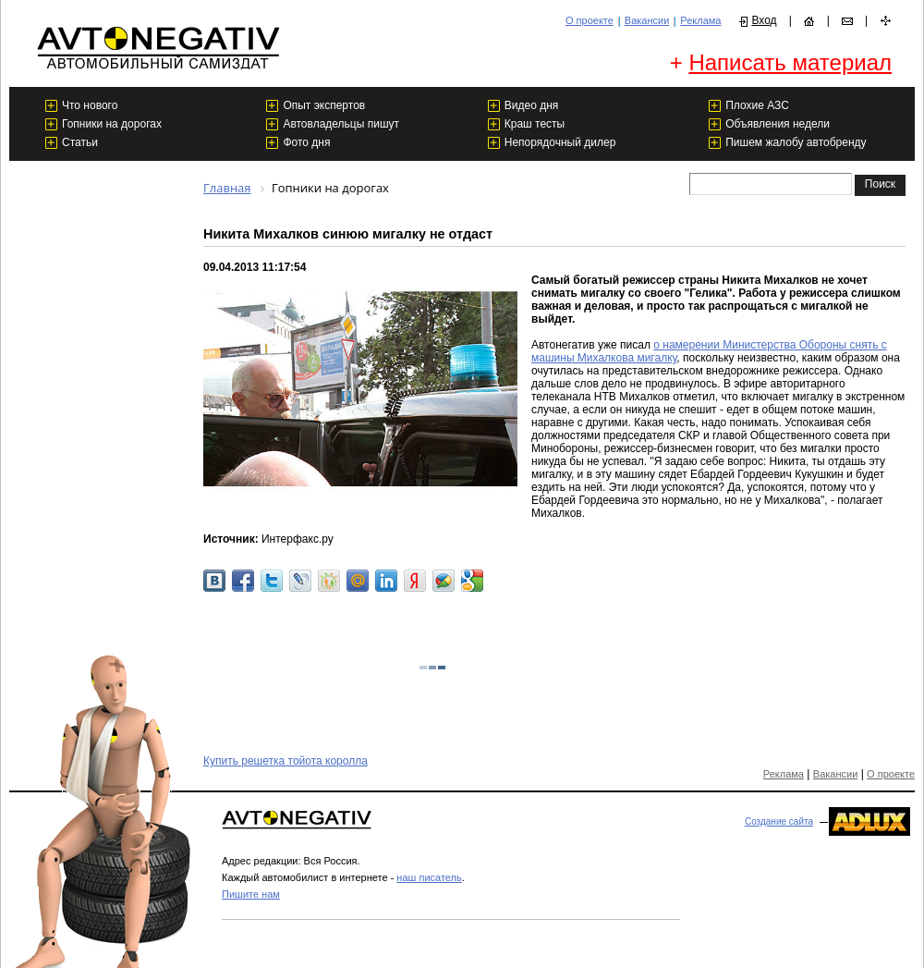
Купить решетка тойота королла (285, 760)
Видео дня (532, 105)
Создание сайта (779, 821)
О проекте (589, 20)
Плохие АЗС (757, 105)
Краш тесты (535, 123)
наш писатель (428, 877)
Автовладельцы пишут (341, 123)
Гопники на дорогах (112, 123)
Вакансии (647, 20)
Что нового (89, 105)
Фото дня (306, 142)
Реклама (700, 20)
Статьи (80, 142)
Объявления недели (777, 123)
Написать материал (790, 62)
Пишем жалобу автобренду (795, 142)
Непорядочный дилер (560, 142)
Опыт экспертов (324, 105)
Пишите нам (251, 894)
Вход (763, 20)
